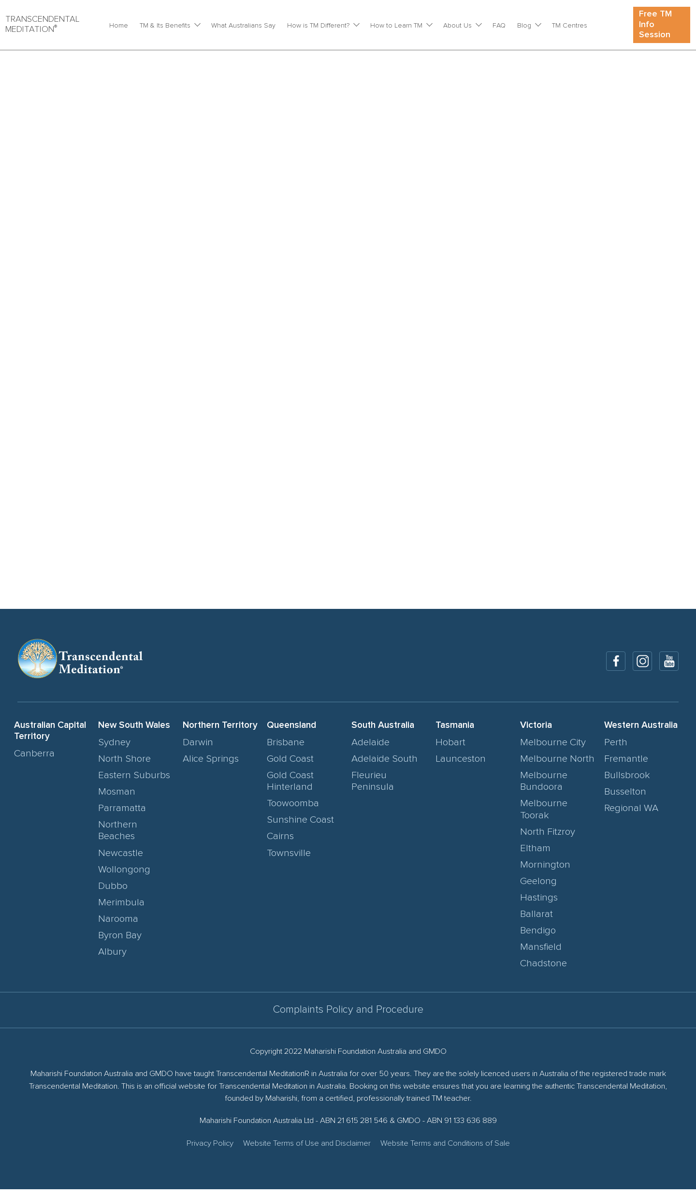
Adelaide (370, 748)
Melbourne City (553, 748)
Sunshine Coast (300, 826)
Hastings (539, 904)
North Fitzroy (547, 838)
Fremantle (626, 765)
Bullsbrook (627, 782)
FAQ (499, 25)
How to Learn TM (396, 25)
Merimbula (121, 909)
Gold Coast (290, 765)
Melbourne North (557, 765)
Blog (524, 25)
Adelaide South (384, 765)
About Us (457, 25)
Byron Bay (120, 942)
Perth (615, 748)
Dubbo (113, 892)
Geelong (538, 888)
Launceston (460, 765)
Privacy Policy (210, 1150)
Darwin (198, 748)
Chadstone (543, 970)
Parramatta (122, 815)
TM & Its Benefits (165, 25)
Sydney (114, 748)
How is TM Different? (318, 25)
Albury (112, 958)
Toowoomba (293, 810)
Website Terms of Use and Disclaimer (307, 1150)
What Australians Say (243, 25)
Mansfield (541, 954)
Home (118, 25)
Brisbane (285, 748)
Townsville (289, 859)
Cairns (280, 843)
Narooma (118, 925)
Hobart (450, 748)
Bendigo (538, 937)
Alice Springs (211, 765)
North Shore (124, 765)
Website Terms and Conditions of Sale (445, 1150)
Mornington (545, 871)
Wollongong (124, 876)
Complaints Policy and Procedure (348, 1016)
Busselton (625, 798)
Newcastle (120, 859)
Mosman (116, 798)
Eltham (535, 855)
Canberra (34, 760)
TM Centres (569, 25)
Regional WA (631, 815)
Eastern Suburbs (134, 782)
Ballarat (536, 921)
